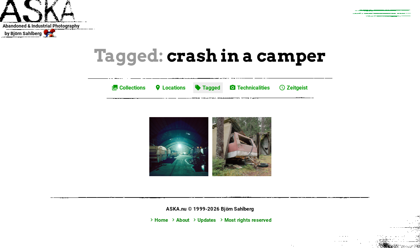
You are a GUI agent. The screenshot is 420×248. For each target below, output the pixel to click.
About (179, 220)
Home (158, 220)
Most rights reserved (245, 220)
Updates (204, 220)
